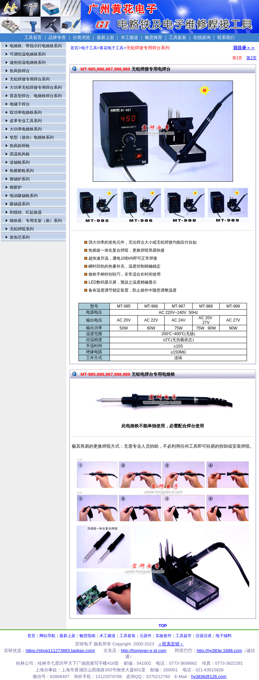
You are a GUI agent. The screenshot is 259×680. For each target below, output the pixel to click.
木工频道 (107, 635)
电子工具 (89, 48)
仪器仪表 (204, 635)
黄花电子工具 (111, 48)
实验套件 (164, 635)
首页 (74, 48)
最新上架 (67, 635)
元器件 (146, 635)
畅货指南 (87, 635)
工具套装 (127, 635)
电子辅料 (224, 635)
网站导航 (47, 635)
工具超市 (184, 635)
